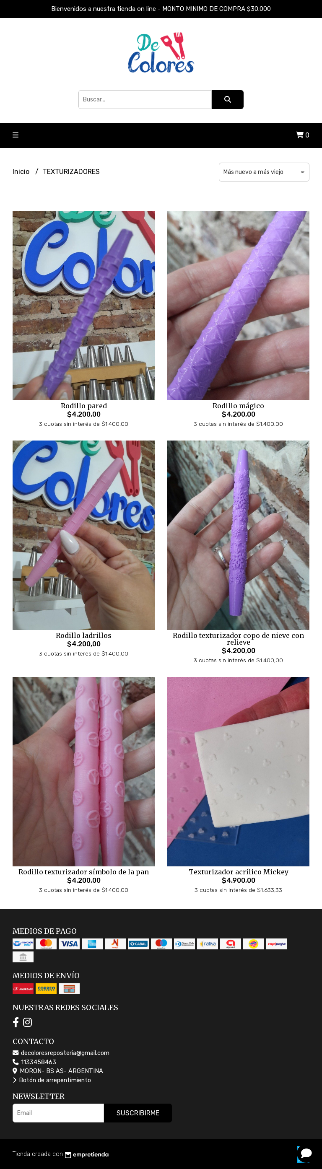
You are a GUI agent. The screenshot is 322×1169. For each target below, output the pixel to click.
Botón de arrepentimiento (52, 1080)
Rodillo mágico (238, 406)
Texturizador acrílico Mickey (238, 872)
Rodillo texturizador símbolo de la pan (83, 872)
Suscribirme (138, 1113)
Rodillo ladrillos (84, 635)
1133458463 (34, 1062)
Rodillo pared (84, 406)
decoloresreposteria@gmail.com (61, 1053)
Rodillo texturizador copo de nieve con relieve (238, 638)
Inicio (22, 172)
